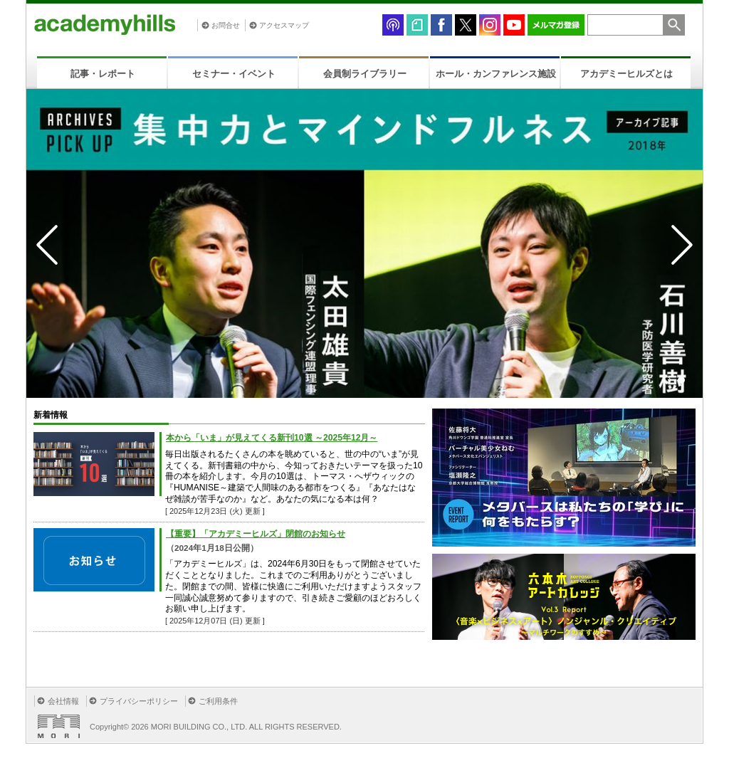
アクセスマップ (284, 25)
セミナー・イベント (234, 73)
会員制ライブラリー (365, 73)
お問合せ (225, 25)
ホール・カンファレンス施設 (496, 73)
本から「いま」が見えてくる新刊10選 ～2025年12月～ (271, 438)
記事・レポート (102, 73)
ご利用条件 (218, 701)
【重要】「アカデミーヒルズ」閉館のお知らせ (255, 534)
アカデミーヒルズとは (626, 73)
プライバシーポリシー (139, 701)
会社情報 (63, 701)
